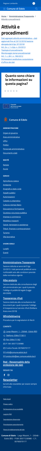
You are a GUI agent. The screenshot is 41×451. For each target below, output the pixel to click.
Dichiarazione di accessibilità (13, 409)
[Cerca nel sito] (36, 8)
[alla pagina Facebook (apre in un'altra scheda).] (4, 374)
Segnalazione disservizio (11, 419)
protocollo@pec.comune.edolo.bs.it (19, 356)
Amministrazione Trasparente (21, 16)
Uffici (5, 140)
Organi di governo (10, 133)
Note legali (7, 399)
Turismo (6, 232)
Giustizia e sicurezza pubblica (15, 212)
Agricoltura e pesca (11, 180)
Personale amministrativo (13, 148)
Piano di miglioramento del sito (13, 429)
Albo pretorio (10, 280)
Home (3, 16)
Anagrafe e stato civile (12, 188)
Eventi (5, 252)
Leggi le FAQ (7, 414)
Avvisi (5, 168)
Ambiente (7, 184)
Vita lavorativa (9, 236)
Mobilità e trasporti (11, 220)
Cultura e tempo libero (12, 204)
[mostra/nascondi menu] (4, 9)
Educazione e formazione (13, 208)
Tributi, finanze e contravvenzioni (16, 228)
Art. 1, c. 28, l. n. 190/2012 (12, 56)
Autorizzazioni (9, 196)
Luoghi (6, 248)
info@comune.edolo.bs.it (15, 352)
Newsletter (10, 379)
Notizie (6, 164)
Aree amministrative (11, 136)
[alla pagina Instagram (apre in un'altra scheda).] (8, 374)
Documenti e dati (10, 152)
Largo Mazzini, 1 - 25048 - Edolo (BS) (20, 331)
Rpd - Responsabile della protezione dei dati (16, 363)
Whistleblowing (11, 316)
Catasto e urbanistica (11, 200)
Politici (6, 144)
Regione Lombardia (10, 3)
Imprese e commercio (12, 216)
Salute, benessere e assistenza (15, 224)
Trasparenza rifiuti (13, 298)
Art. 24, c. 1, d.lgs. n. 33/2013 (13, 47)
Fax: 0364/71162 (11, 339)
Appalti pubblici (9, 192)
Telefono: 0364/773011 (14, 335)
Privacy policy (8, 404)
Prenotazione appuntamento (13, 424)
